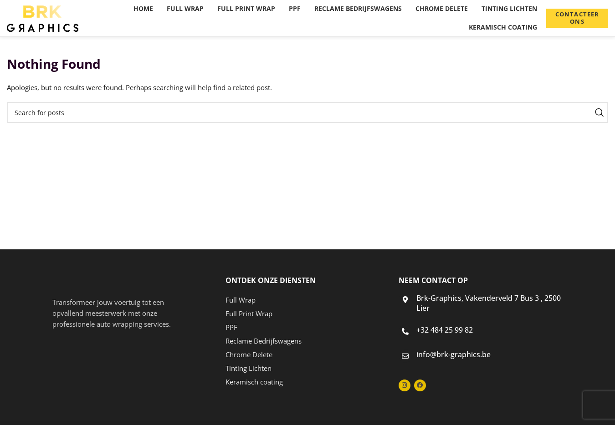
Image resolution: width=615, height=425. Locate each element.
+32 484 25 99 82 (444, 330)
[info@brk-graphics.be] (405, 356)
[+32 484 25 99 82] (405, 331)
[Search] (307, 112)
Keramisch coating (254, 381)
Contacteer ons (577, 17)
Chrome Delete (249, 354)
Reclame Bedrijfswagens (264, 340)
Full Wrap (241, 299)
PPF (231, 327)
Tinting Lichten (249, 368)
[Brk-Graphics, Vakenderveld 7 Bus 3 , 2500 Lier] (405, 299)
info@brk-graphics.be (453, 354)
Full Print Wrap (249, 313)
